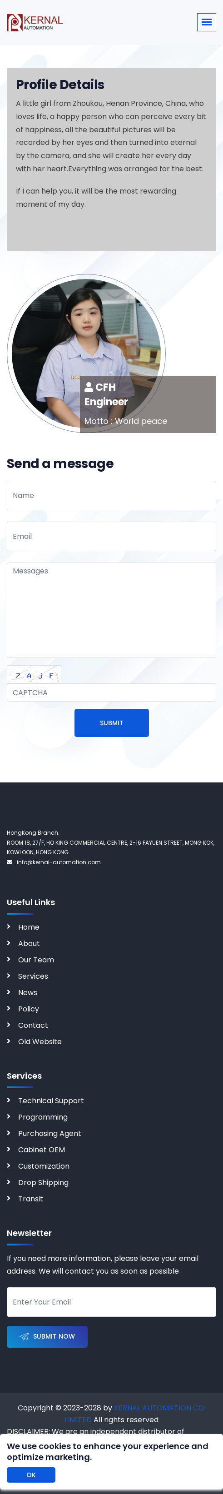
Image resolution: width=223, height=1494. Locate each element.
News (27, 992)
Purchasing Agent (49, 1133)
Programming (43, 1117)
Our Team (36, 960)
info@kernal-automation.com (54, 862)
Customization (43, 1166)
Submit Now (47, 1337)
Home (29, 927)
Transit (30, 1199)
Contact (33, 1025)
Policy (28, 1009)
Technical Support (51, 1101)
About (29, 943)
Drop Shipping (43, 1182)
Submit (112, 722)
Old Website (40, 1041)
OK (31, 1474)
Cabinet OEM (41, 1150)
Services (33, 976)
